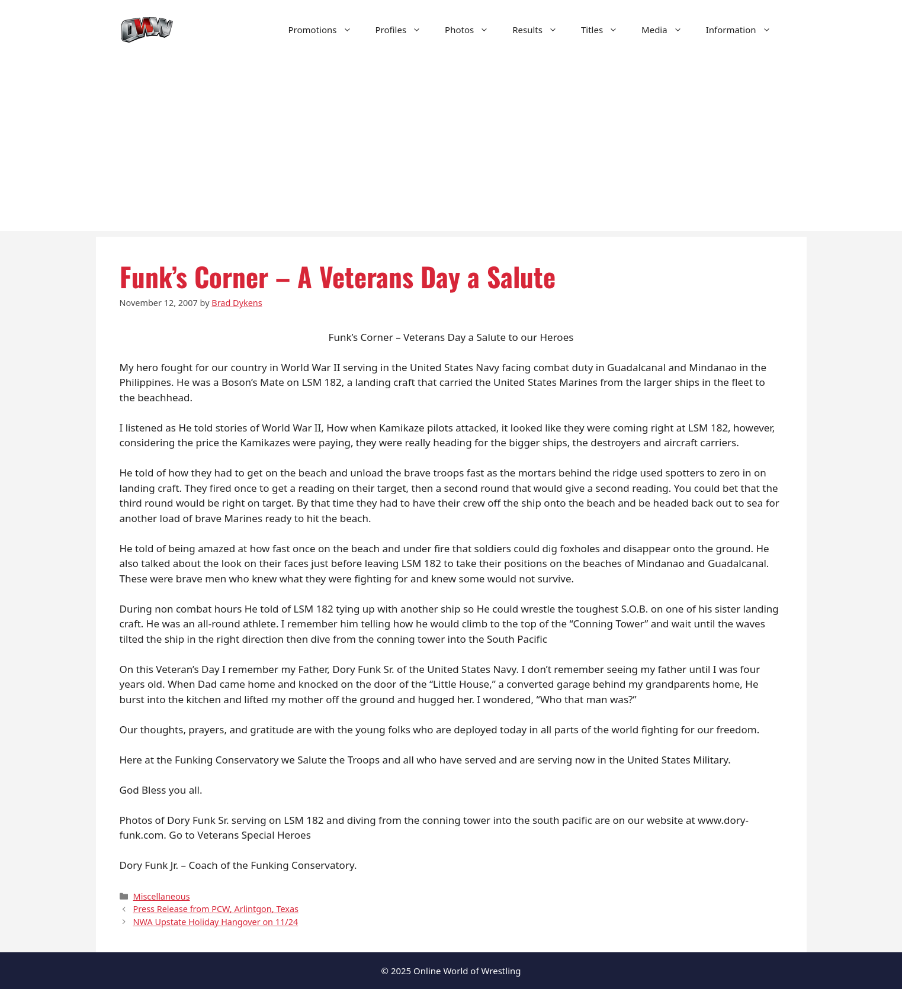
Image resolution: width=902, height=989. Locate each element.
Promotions (326, 29)
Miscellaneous (161, 896)
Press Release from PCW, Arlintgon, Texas (215, 908)
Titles (605, 29)
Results (540, 29)
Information (744, 29)
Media (667, 29)
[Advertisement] (451, 148)
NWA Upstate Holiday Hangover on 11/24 (215, 921)
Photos (472, 29)
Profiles (404, 29)
